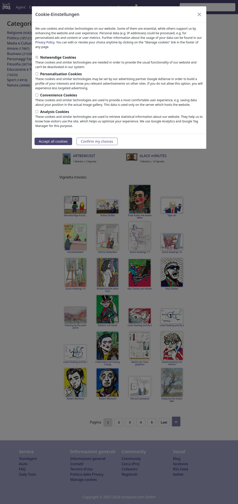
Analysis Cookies (54, 111)
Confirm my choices (97, 141)
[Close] (199, 14)
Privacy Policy (45, 42)
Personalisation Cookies (61, 74)
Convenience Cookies (58, 95)
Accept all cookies (53, 141)
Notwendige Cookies (58, 57)
